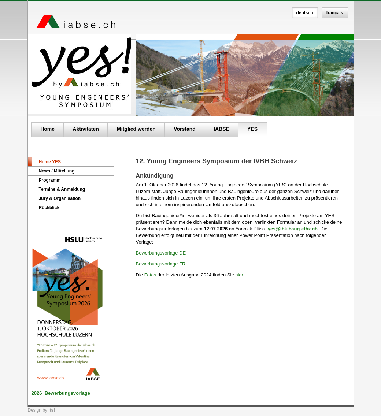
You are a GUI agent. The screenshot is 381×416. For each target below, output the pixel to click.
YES (252, 129)
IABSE (221, 129)
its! (51, 410)
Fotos (151, 275)
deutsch (304, 12)
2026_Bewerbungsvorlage (61, 393)
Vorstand (185, 129)
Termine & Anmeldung (62, 189)
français (334, 12)
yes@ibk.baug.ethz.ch (293, 228)
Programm (50, 180)
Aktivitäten (86, 129)
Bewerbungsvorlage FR (161, 264)
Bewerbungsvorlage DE (161, 253)
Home (47, 129)
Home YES (50, 161)
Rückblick (49, 207)
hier (239, 275)
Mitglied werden (136, 129)
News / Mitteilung (57, 171)
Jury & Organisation (60, 198)
